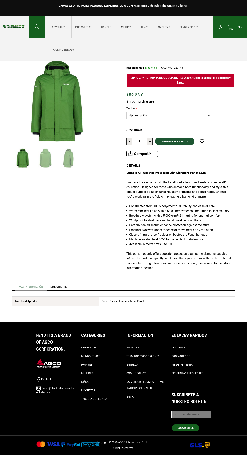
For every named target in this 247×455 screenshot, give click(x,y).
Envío (130, 396)
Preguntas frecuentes (187, 373)
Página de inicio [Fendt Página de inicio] (11, 43)
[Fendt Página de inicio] (14, 22)
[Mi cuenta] (221, 27)
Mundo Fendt (90, 356)
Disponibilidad (135, 67)
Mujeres (28, 43)
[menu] (129, 27)
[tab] (30, 287)
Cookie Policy (136, 373)
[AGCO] (48, 363)
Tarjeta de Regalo (94, 398)
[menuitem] (57, 27)
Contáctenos (180, 356)
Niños (85, 381)
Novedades (88, 347)
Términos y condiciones (142, 356)
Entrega (132, 364)
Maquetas (88, 390)
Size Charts (61, 286)
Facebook (43, 379)
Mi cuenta (178, 347)
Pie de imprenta (182, 364)
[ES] (239, 27)
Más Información (32, 286)
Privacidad (133, 347)
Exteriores (43, 43)
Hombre (86, 364)
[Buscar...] (37, 27)
